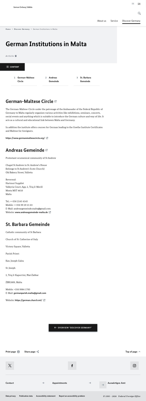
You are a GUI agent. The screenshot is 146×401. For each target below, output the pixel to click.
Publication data (26, 395)
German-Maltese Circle (26, 79)
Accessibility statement (45, 395)
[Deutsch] (133, 3)
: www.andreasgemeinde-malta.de (31, 212)
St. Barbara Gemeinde (85, 79)
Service (114, 20)
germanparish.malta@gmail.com (30, 292)
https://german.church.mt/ (28, 299)
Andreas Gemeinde (54, 79)
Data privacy (11, 395)
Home (9, 29)
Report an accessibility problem (72, 395)
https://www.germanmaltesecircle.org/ (25, 138)
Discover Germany (131, 21)
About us (101, 20)
